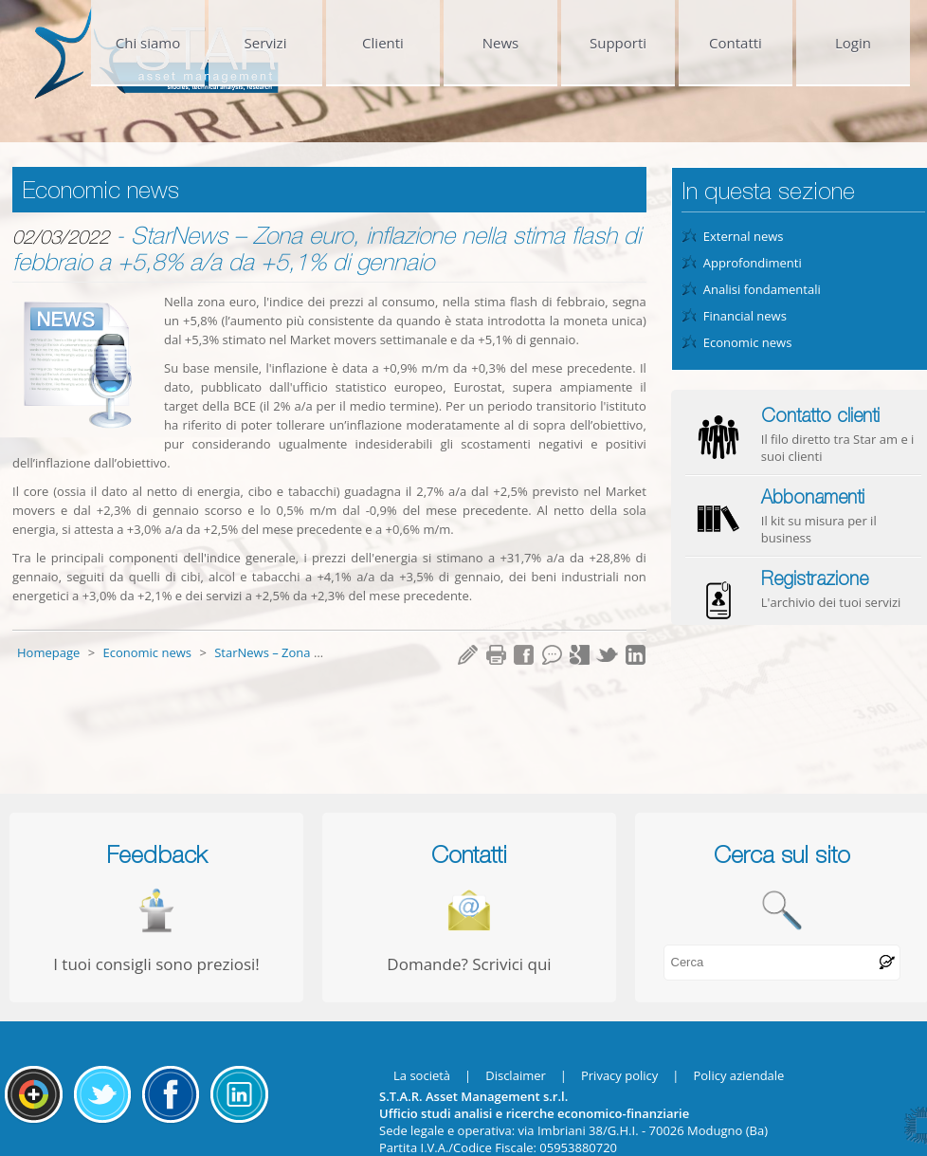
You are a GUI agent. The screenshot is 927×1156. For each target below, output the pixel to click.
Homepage (50, 652)
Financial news (745, 315)
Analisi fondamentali (762, 289)
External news (743, 236)
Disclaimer (515, 1075)
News (500, 42)
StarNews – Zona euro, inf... (293, 652)
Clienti (383, 42)
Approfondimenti (752, 262)
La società (421, 1075)
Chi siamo (148, 42)
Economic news (148, 652)
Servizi (266, 42)
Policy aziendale (738, 1075)
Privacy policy (619, 1075)
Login (853, 42)
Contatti (735, 42)
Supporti (618, 42)
